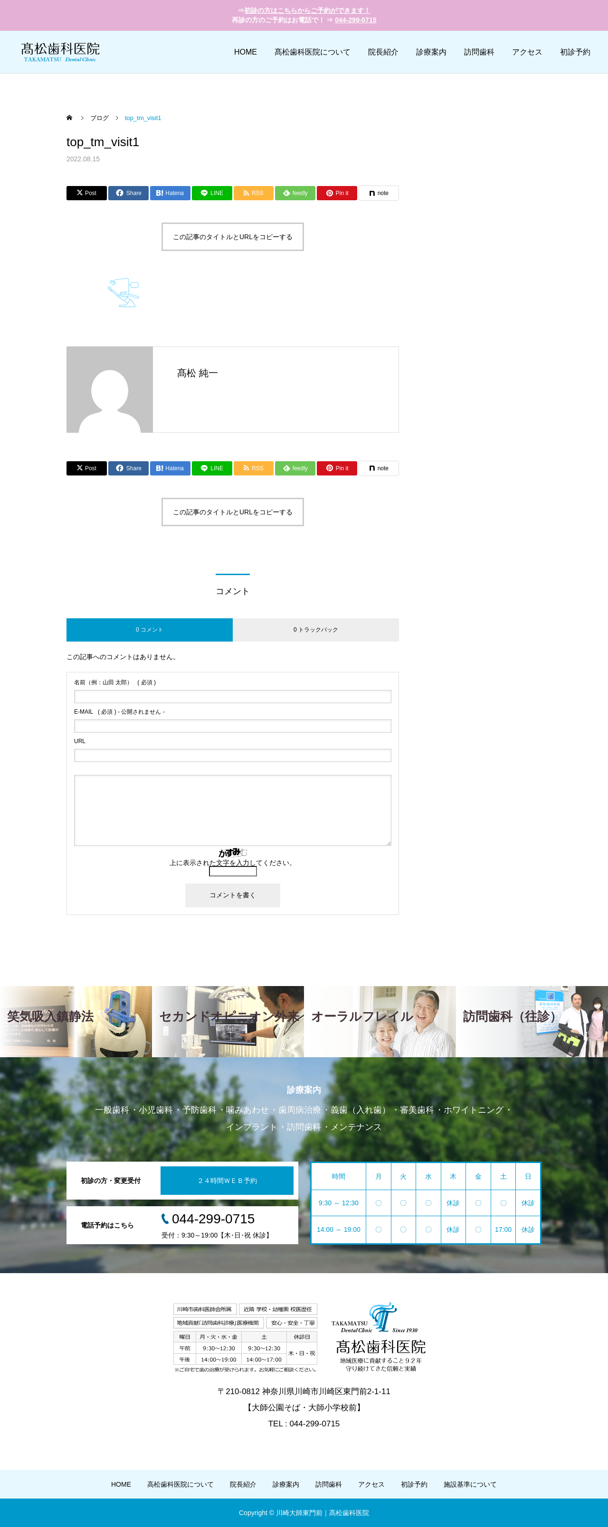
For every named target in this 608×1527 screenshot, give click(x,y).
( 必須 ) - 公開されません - (119, 712)
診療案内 (431, 52)
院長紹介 (383, 52)
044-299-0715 (355, 20)
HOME (245, 52)
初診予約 (575, 52)
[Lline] (212, 193)
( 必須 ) (115, 682)
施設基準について (470, 1484)
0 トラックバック (316, 629)
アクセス (527, 52)
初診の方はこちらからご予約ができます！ (307, 10)
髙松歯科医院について (313, 52)
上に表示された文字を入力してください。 (233, 862)
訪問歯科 (479, 52)
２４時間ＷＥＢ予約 (227, 1180)
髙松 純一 (197, 373)
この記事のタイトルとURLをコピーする (233, 237)
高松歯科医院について (180, 1484)
